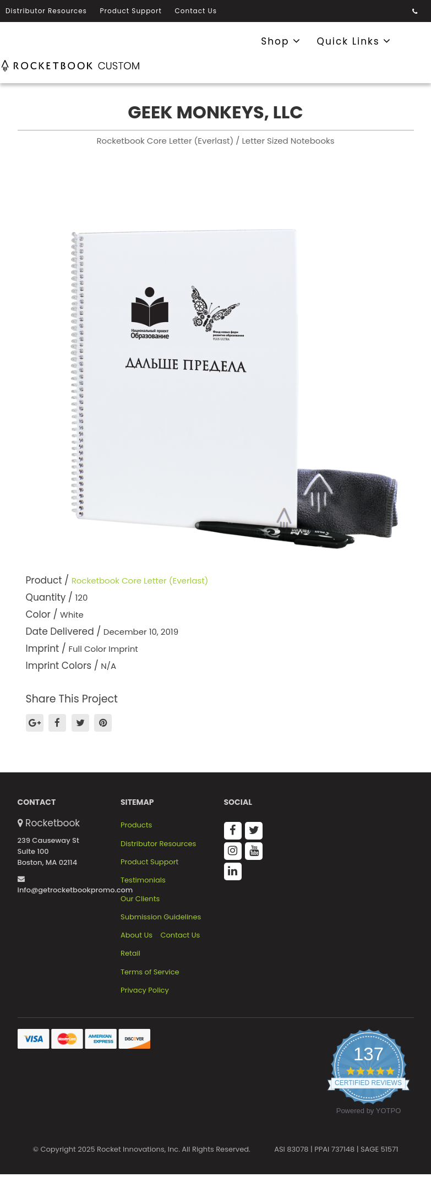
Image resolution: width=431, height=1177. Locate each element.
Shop (281, 41)
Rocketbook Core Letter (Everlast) (140, 580)
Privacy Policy (145, 990)
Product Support (131, 10)
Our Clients (140, 899)
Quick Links (354, 41)
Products (136, 825)
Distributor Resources (46, 10)
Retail (130, 953)
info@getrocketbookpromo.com (75, 885)
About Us (136, 935)
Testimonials (143, 880)
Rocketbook (52, 823)
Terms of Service (150, 972)
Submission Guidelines (161, 917)
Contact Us (196, 10)
